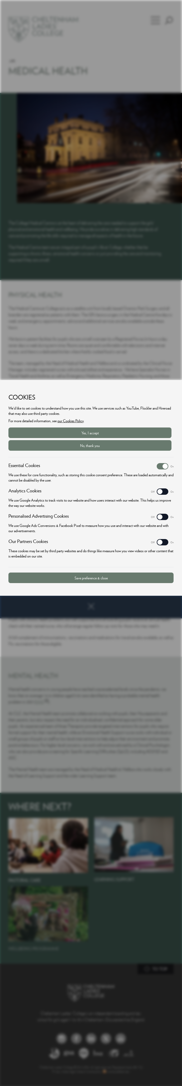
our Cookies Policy (70, 420)
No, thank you (90, 445)
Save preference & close (91, 577)
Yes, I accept (90, 432)
